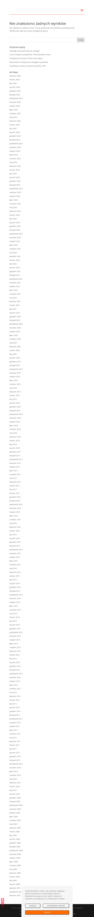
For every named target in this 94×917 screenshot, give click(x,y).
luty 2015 (13, 579)
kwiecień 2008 (15, 873)
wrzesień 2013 (15, 636)
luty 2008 (13, 880)
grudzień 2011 (15, 711)
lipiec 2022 (13, 245)
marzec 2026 (14, 79)
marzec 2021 (14, 305)
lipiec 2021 (13, 290)
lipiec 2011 (13, 730)
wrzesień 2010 (15, 767)
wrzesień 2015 (15, 553)
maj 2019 (13, 388)
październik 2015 (16, 549)
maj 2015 (13, 568)
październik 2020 (16, 324)
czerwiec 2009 (15, 820)
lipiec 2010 (13, 771)
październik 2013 (16, 632)
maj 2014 (13, 613)
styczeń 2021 (14, 313)
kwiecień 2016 (15, 527)
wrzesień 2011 (15, 722)
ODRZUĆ (32, 906)
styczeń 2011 (14, 752)
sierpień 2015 (14, 557)
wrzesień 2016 (15, 508)
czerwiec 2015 (15, 564)
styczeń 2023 (14, 222)
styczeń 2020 (14, 358)
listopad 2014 (14, 591)
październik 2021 (16, 279)
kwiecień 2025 (15, 121)
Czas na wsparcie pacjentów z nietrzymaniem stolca (30, 54)
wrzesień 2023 (15, 192)
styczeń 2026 (14, 87)
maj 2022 (13, 252)
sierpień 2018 (14, 422)
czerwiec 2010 (15, 775)
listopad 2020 (14, 320)
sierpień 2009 (14, 813)
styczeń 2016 (14, 538)
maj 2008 (13, 869)
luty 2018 (13, 444)
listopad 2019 (14, 365)
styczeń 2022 (14, 267)
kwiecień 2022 (15, 256)
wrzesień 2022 (15, 237)
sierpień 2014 (14, 602)
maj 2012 (13, 692)
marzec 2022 (14, 260)
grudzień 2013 (15, 628)
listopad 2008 (14, 846)
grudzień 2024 (15, 136)
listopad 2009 (14, 801)
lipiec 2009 (13, 816)
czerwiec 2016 (15, 519)
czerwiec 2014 (15, 610)
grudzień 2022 (15, 226)
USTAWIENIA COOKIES (56, 906)
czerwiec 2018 (15, 429)
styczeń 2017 (14, 493)
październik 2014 (16, 595)
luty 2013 (13, 658)
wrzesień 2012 (15, 677)
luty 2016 (13, 534)
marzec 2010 (14, 786)
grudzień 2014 (15, 587)
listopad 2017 (14, 455)
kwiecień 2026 (15, 76)
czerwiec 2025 (15, 113)
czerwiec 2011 (15, 734)
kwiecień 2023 (15, 211)
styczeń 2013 (14, 662)
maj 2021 (13, 298)
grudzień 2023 (15, 181)
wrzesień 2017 (15, 463)
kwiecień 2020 (15, 346)
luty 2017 (13, 489)
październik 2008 (16, 850)
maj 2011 (13, 737)
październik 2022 (16, 234)
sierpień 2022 (14, 241)
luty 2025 (13, 128)
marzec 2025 (14, 125)
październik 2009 (16, 805)
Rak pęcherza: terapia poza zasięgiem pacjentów (28, 62)
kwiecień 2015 (15, 572)
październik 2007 (16, 892)
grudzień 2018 (15, 407)
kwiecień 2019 (15, 392)
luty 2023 (13, 219)
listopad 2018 (14, 410)
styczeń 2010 (14, 794)
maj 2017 (13, 478)
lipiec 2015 (13, 561)
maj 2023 (13, 207)
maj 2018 (13, 433)
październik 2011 (16, 719)
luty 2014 (13, 621)
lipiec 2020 (13, 335)
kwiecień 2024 (15, 166)
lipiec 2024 (13, 155)
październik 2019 (16, 369)
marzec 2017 (14, 485)
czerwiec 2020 (15, 339)
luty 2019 (13, 399)
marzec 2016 (14, 531)
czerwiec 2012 (15, 688)
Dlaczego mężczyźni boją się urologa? (24, 51)
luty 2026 (13, 83)
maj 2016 (13, 523)
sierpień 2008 (14, 858)
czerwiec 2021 (15, 294)
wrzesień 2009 (15, 809)
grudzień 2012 (15, 666)
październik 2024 (16, 143)
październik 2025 (16, 98)
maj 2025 (13, 117)
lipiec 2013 (13, 643)
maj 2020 (13, 343)
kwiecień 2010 (15, 782)
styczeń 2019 (14, 403)
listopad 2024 (14, 140)
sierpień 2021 (14, 286)
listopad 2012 (14, 670)
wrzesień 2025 (15, 102)
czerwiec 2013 (15, 647)
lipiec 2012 (13, 685)
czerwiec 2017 (15, 474)
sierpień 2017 (14, 467)
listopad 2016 (14, 501)
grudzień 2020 (15, 316)
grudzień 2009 (15, 798)
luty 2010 (13, 790)
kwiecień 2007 (15, 895)
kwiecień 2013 (15, 651)
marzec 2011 (14, 745)
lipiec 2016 (13, 516)
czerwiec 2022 (15, 249)
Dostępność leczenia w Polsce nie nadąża (26, 58)
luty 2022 (13, 264)
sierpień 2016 (14, 512)
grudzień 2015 (15, 542)
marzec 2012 (14, 700)
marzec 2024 (14, 170)
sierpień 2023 (14, 196)
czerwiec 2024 (15, 158)
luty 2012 (13, 704)
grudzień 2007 (15, 888)
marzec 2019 (14, 395)
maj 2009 (13, 824)
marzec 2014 (14, 617)
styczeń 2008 (14, 884)
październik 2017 (16, 459)
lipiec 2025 (13, 110)
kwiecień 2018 (15, 437)
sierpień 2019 (14, 376)
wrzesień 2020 (15, 328)
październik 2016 (16, 504)
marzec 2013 (14, 655)
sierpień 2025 (14, 106)
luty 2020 (13, 354)
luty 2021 (13, 309)
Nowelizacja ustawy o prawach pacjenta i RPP (27, 66)
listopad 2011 (14, 715)
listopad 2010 (14, 760)
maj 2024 (13, 162)
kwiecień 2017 (15, 482)
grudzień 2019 (15, 361)
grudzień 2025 (15, 91)
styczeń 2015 (14, 583)
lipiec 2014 (13, 606)
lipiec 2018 (13, 425)
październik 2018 (16, 414)
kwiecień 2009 (15, 828)
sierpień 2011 (14, 726)
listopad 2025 (14, 95)
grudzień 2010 (15, 756)
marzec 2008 (14, 876)
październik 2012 (16, 673)
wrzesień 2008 (15, 854)
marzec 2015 (14, 576)
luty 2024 (13, 173)
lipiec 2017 (13, 470)
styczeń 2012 (14, 707)
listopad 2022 (14, 230)
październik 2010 (16, 764)
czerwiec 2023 (15, 204)
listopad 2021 (14, 275)
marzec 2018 (14, 440)
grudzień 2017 (15, 452)
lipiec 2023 (13, 200)
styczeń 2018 (14, 448)
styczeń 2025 (14, 132)
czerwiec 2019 (15, 384)
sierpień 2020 (14, 331)
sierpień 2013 (14, 640)
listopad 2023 (14, 185)
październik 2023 (16, 188)
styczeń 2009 (14, 839)
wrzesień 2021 (15, 282)
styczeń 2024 (14, 177)
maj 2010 (13, 779)
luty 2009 (13, 835)
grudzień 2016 (15, 497)
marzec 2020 (14, 350)
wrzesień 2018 (15, 418)
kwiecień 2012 (15, 696)
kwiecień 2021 (15, 301)
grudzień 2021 (15, 271)
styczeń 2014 (14, 625)
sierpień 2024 (14, 151)
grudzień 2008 (15, 843)
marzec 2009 (14, 831)
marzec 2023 (14, 215)
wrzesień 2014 (15, 598)
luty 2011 (13, 749)
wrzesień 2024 (15, 147)
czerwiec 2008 (15, 865)
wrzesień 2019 (15, 373)
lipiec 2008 (13, 861)
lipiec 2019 (13, 380)
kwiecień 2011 (15, 741)
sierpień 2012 (14, 681)
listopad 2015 (14, 546)
